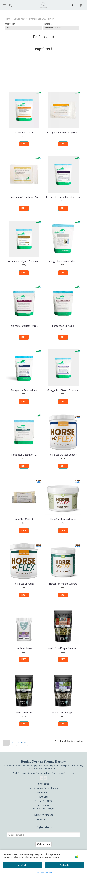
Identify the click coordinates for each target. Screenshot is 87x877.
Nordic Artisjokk (24, 648)
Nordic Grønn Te (24, 712)
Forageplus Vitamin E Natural (63, 390)
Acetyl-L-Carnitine (24, 132)
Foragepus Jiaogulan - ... (24, 454)
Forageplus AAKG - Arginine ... (63, 132)
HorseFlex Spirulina (24, 583)
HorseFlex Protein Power (63, 519)
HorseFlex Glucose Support (63, 454)
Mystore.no (68, 773)
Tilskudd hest (18, 18)
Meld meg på (43, 844)
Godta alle (64, 865)
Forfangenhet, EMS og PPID (41, 18)
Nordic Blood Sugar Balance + (63, 648)
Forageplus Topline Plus (24, 390)
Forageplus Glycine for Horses (24, 261)
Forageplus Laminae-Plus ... (63, 261)
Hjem (7, 18)
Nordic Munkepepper (63, 712)
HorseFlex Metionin (24, 519)
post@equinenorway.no (44, 808)
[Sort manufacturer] (23, 28)
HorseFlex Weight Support (63, 583)
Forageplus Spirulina (63, 325)
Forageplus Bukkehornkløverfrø (63, 197)
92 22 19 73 (43, 805)
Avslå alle (22, 865)
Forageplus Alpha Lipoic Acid (24, 197)
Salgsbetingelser (43, 819)
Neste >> (22, 742)
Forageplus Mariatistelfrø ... (24, 325)
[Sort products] (61, 28)
